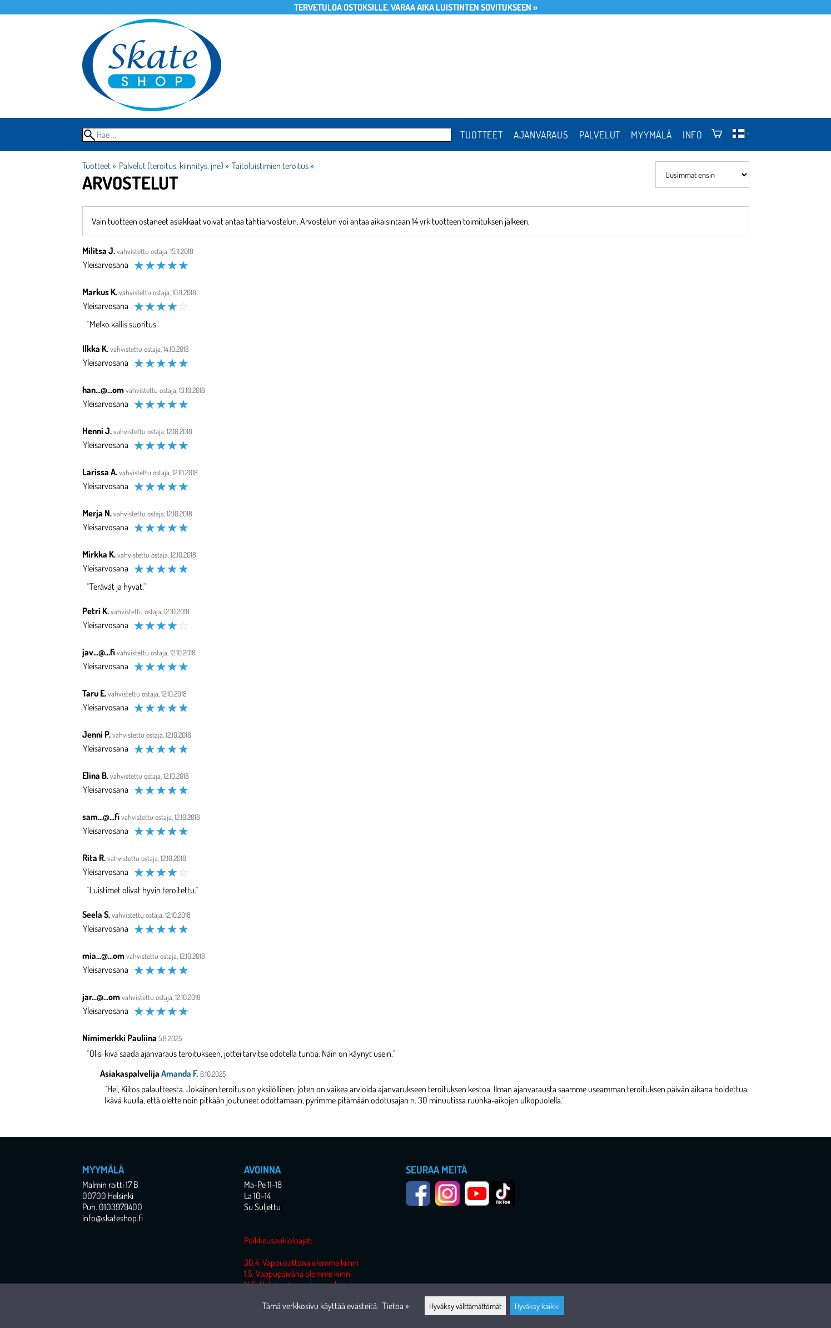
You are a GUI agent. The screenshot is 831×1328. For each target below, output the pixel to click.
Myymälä (651, 134)
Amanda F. (179, 1073)
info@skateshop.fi (112, 1217)
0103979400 (120, 1206)
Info (693, 134)
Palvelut (599, 134)
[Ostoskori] (716, 134)
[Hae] (267, 135)
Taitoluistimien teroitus (273, 165)
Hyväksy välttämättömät (465, 1306)
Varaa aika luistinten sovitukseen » (464, 7)
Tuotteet (481, 134)
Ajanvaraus (541, 134)
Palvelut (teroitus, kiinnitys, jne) (173, 165)
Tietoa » (395, 1305)
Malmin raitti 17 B (110, 1184)
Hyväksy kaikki (537, 1306)
